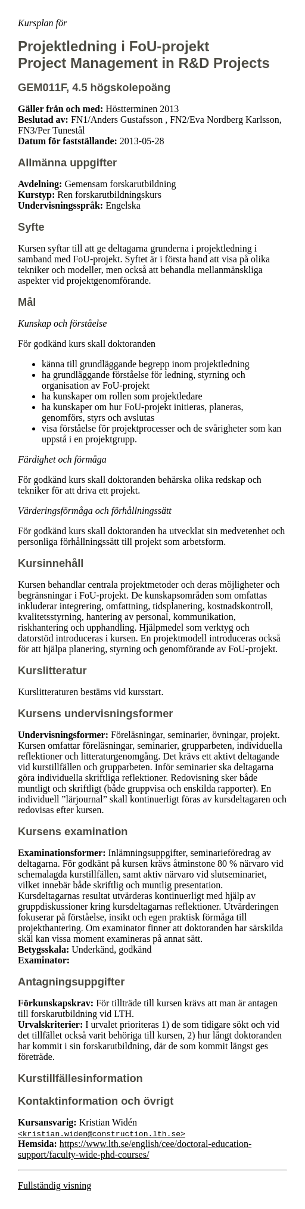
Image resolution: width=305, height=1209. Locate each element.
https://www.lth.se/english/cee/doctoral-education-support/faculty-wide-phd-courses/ (134, 1149)
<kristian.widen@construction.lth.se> (101, 1133)
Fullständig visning (54, 1185)
